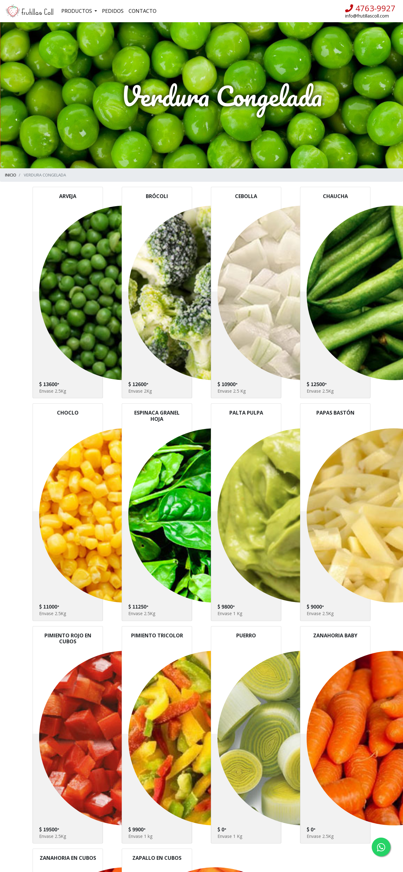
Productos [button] (77, 11)
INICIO (10, 175)
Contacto (142, 11)
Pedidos (113, 11)
